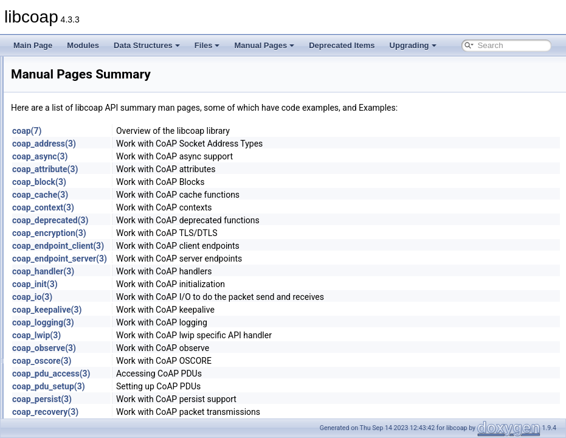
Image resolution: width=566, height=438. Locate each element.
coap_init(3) (187, 284)
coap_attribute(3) (197, 169)
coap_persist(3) (194, 399)
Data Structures (147, 45)
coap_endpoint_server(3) (211, 258)
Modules (83, 45)
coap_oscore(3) (193, 361)
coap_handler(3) (195, 271)
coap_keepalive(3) (198, 310)
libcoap (22, 66)
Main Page (32, 45)
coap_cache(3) (192, 195)
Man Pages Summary (65, 133)
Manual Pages (264, 45)
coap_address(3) (196, 143)
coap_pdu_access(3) (203, 373)
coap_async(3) (192, 156)
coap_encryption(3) (201, 233)
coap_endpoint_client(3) (210, 246)
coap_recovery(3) (197, 412)
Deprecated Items (341, 45)
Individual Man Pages (65, 146)
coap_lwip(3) (188, 335)
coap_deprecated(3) (202, 220)
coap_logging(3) (195, 322)
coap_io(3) (184, 297)
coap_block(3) (191, 182)
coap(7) (178, 131)
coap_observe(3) (196, 348)
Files (207, 45)
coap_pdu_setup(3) (200, 386)
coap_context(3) (195, 207)
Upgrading (413, 45)
